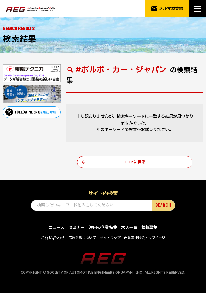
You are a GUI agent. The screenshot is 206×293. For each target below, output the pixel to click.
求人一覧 (129, 228)
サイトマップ (110, 238)
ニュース (56, 228)
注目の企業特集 (103, 228)
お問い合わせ (53, 238)
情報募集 (149, 228)
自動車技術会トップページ (144, 238)
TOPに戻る (134, 162)
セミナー (76, 228)
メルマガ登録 (167, 8)
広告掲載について (82, 238)
